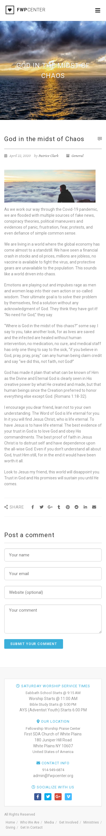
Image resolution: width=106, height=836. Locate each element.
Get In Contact (31, 827)
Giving (10, 827)
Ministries (91, 822)
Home (10, 822)
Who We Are (29, 822)
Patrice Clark (48, 156)
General (77, 156)
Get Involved (68, 822)
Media (49, 822)
